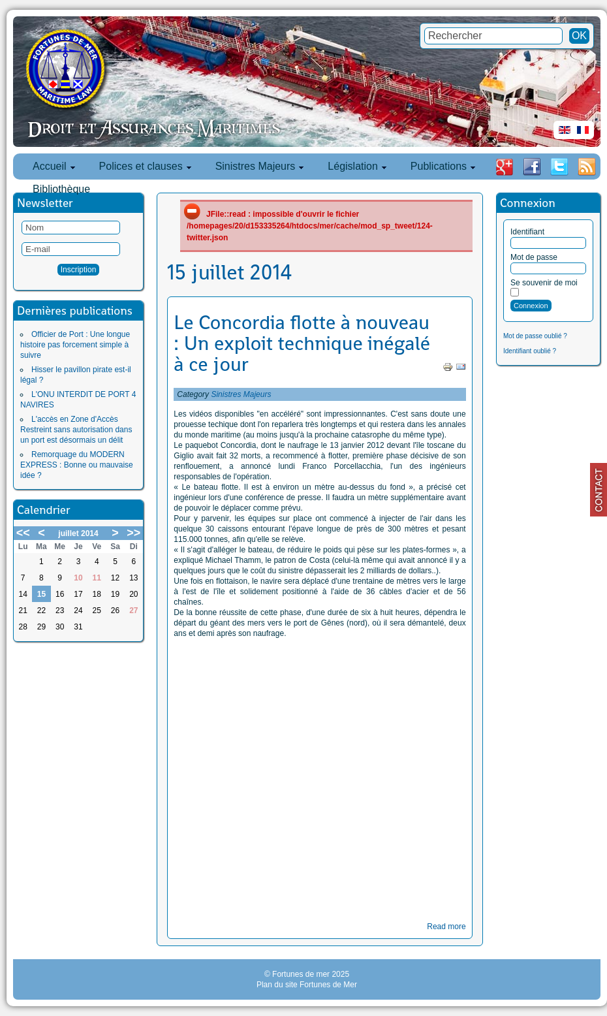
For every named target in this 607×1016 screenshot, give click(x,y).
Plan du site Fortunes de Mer (307, 984)
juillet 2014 (78, 533)
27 (133, 610)
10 (78, 577)
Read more (446, 926)
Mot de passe (533, 257)
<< (23, 532)
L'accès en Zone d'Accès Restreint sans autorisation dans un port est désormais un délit (76, 430)
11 (97, 577)
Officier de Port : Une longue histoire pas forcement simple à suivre (75, 345)
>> (133, 532)
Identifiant (527, 231)
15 (41, 594)
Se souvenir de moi (544, 282)
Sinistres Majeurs (241, 394)
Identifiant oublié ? (529, 351)
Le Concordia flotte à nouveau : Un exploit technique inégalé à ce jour (302, 343)
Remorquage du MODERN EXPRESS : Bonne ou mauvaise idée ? (76, 465)
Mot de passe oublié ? (535, 336)
